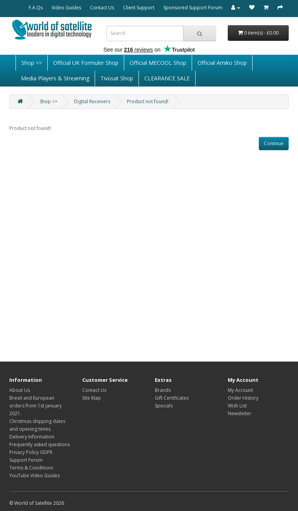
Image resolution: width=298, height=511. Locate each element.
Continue (274, 143)
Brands (163, 390)
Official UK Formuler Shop (85, 62)
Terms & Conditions (31, 467)
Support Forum (26, 460)
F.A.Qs (36, 7)
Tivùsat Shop (116, 78)
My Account (240, 390)
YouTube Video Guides (34, 475)
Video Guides (66, 7)
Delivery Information (31, 436)
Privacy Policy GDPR (30, 452)
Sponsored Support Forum (192, 7)
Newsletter (239, 413)
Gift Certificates (172, 398)
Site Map (91, 398)
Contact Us (102, 7)
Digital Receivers (92, 101)
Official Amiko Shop (222, 62)
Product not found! (147, 101)
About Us (19, 390)
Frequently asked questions (39, 444)
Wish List (237, 405)
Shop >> (31, 62)
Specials (164, 405)
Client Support (138, 7)
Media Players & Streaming (55, 78)
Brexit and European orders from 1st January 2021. (35, 406)
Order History (243, 398)
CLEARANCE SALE (167, 78)
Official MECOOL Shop (158, 62)
